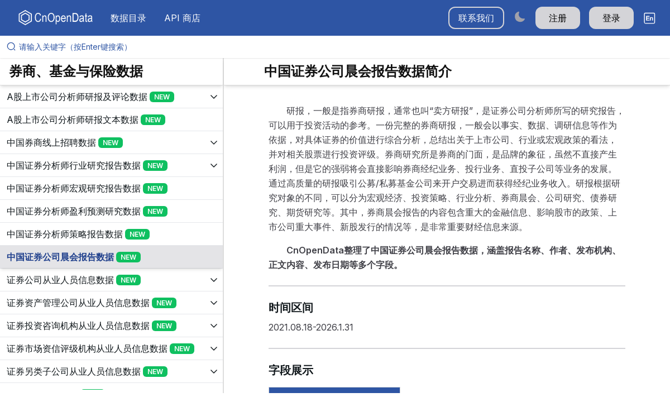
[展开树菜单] (111, 96)
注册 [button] (558, 17)
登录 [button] (611, 17)
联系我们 (476, 17)
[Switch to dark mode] (520, 16)
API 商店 (182, 17)
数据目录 (128, 17)
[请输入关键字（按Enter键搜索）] (339, 46)
